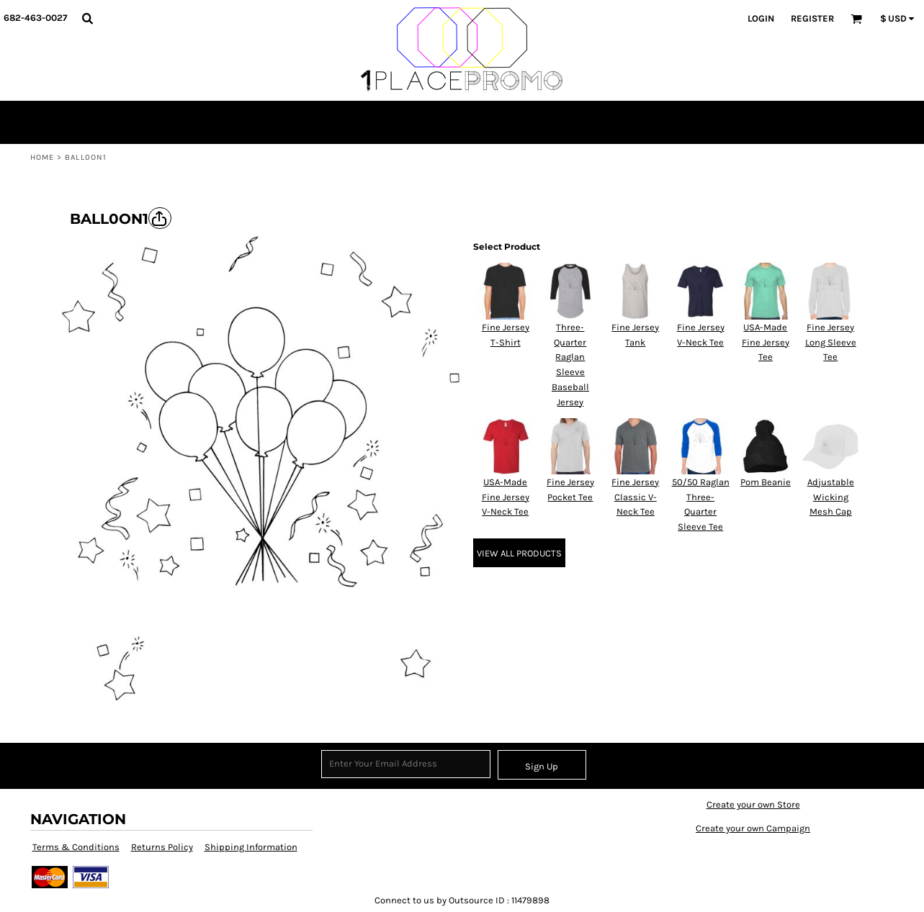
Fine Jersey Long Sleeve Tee (830, 342)
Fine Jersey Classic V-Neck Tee (635, 497)
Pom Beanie (765, 482)
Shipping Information (251, 846)
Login (761, 18)
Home (42, 157)
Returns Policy (162, 846)
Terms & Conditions (76, 846)
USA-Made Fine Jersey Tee (765, 342)
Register (812, 18)
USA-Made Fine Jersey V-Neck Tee (505, 497)
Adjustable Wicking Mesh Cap (830, 497)
